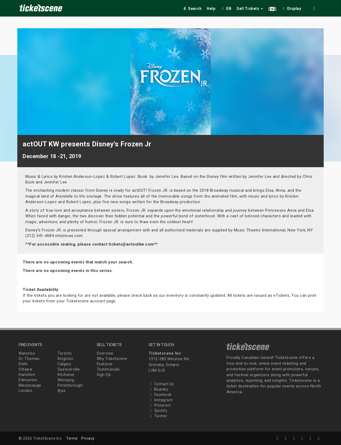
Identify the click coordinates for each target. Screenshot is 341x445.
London (25, 390)
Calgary (64, 364)
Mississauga (30, 385)
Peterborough (70, 385)
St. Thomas (29, 358)
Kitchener (66, 374)
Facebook (160, 394)
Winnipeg (66, 380)
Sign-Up (104, 374)
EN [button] (226, 8)
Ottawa (25, 369)
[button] (272, 7)
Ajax (62, 390)
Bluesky (158, 389)
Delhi (23, 364)
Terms (72, 438)
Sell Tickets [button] (250, 8)
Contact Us (161, 384)
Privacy (88, 438)
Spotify (158, 410)
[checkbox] (291, 7)
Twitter (158, 416)
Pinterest (160, 405)
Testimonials (108, 369)
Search (191, 8)
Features (105, 364)
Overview (105, 353)
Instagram (161, 400)
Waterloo (27, 353)
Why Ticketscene (112, 358)
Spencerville (69, 369)
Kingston (65, 358)
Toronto (65, 353)
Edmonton (28, 380)
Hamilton (27, 374)
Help (211, 8)
